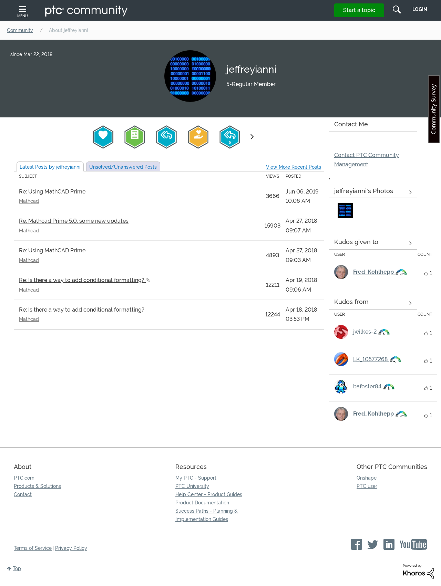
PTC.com (24, 478)
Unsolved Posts (123, 167)
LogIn (419, 9)
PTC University (192, 486)
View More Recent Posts (293, 167)
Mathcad (29, 201)
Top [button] (17, 568)
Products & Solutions (37, 486)
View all (373, 243)
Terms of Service (33, 548)
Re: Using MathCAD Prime (52, 191)
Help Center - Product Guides (208, 494)
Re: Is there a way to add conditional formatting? (82, 280)
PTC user (367, 486)
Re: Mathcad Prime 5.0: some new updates (74, 221)
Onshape (367, 478)
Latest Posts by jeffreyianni (50, 167)
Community (20, 30)
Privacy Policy (71, 548)
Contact (23, 494)
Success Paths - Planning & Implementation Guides (206, 515)
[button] (345, 210)
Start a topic (359, 10)
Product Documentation (202, 502)
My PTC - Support (195, 478)
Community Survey (433, 109)
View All (373, 192)
